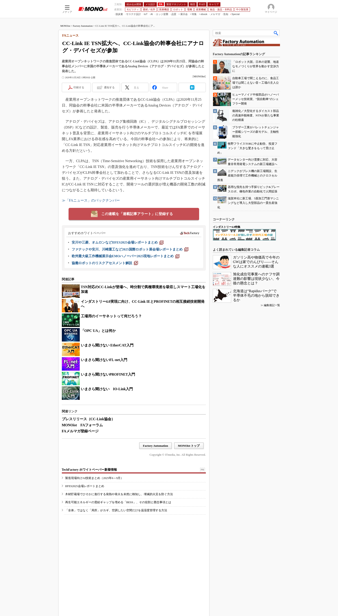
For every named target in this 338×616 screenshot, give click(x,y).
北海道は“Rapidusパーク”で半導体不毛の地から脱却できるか (256, 295)
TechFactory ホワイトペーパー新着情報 (89, 469)
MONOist (65, 25)
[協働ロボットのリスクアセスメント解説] (105, 263)
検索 (276, 33)
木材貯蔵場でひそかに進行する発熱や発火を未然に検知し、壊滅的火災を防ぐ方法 (119, 494)
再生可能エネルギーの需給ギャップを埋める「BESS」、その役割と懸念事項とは (118, 502)
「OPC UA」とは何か (98, 331)
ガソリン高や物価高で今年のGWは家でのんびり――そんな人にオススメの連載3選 (256, 261)
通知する (109, 87)
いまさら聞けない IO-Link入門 (107, 389)
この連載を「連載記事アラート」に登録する (137, 214)
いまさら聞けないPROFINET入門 (108, 374)
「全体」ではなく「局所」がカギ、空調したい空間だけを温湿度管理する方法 (116, 510)
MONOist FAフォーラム (82, 425)
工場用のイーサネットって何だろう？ (111, 316)
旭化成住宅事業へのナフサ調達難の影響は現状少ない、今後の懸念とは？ (256, 278)
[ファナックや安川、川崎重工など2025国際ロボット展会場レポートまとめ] (130, 249)
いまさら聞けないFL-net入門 (104, 360)
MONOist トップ (189, 445)
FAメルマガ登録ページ (80, 431)
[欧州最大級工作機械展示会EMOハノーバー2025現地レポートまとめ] (126, 256)
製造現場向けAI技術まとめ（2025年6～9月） (94, 478)
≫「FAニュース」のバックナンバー (91, 200)
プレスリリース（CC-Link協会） (88, 419)
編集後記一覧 (272, 305)
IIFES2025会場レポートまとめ (84, 486)
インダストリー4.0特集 (226, 227)
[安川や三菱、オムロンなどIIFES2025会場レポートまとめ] (118, 242)
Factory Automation (83, 25)
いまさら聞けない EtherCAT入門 (107, 345)
